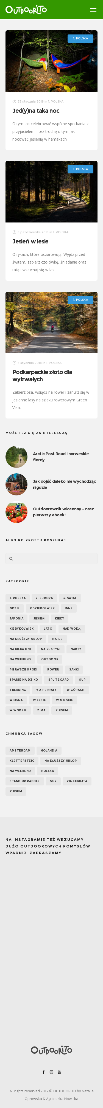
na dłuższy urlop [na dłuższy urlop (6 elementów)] (60, 761)
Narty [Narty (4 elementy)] (76, 649)
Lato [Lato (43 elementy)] (48, 629)
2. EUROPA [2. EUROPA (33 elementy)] (44, 598)
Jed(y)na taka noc (35, 110)
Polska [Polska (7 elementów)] (47, 771)
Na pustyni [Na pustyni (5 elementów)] (50, 649)
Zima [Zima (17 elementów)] (41, 710)
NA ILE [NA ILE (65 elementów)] (57, 639)
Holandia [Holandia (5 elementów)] (49, 750)
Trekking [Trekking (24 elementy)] (18, 690)
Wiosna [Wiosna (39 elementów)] (16, 700)
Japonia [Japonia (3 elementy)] (16, 618)
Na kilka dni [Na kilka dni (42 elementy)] (20, 649)
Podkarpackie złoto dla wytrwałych (42, 376)
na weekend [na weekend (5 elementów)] (20, 771)
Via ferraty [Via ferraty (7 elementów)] (46, 690)
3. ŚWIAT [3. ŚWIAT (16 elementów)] (70, 598)
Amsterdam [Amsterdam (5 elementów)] (20, 750)
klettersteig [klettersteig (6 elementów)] (22, 761)
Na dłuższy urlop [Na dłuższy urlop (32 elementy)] (26, 639)
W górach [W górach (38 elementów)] (76, 690)
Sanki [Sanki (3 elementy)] (74, 669)
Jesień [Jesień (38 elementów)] (39, 618)
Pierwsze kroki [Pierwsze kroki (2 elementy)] (23, 669)
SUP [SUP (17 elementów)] (82, 680)
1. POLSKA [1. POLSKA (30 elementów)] (18, 598)
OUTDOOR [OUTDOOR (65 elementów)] (49, 659)
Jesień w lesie (30, 241)
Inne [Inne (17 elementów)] (69, 608)
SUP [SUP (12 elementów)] (53, 781)
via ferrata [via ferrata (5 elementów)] (77, 781)
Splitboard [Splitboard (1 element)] (58, 680)
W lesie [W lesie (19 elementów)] (39, 700)
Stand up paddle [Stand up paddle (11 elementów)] (25, 781)
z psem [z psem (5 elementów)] (16, 791)
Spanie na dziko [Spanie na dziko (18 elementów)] (24, 680)
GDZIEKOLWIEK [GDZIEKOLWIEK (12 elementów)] (42, 608)
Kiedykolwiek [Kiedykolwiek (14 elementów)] (22, 629)
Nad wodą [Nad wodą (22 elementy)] (72, 629)
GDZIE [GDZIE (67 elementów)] (15, 608)
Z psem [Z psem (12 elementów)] (61, 710)
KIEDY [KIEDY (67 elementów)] (59, 618)
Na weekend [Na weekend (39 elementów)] (20, 659)
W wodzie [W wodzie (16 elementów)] (18, 710)
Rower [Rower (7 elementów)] (53, 669)
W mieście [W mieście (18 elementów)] (64, 700)
